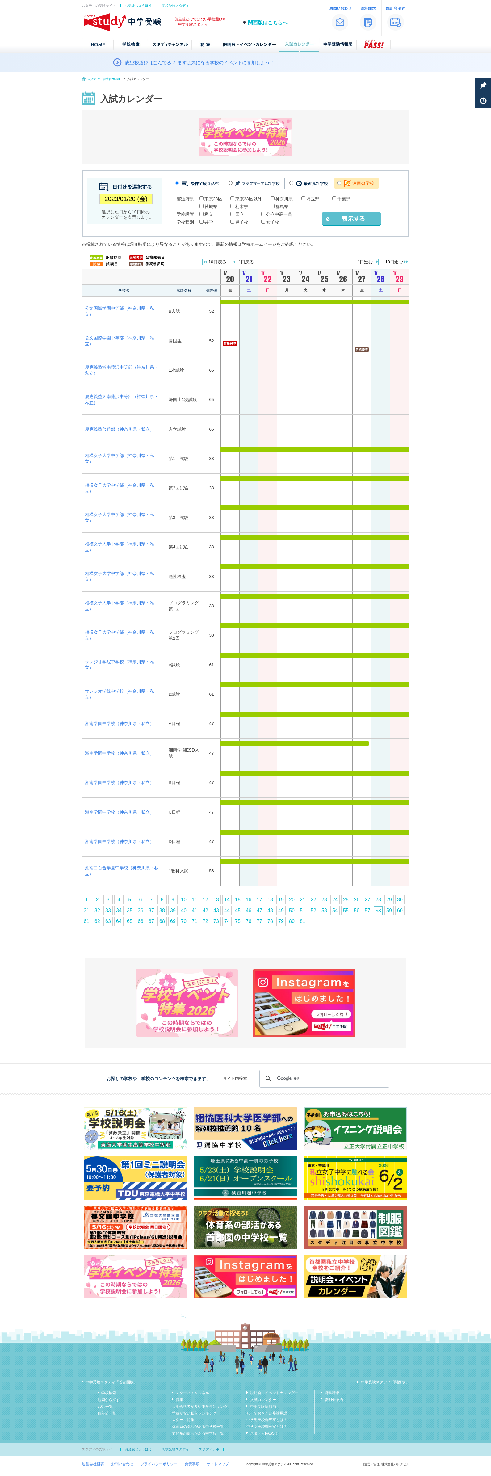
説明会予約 (334, 1400)
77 (259, 921)
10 (184, 899)
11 (194, 899)
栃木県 (241, 206)
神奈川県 (284, 198)
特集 (179, 1400)
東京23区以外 (248, 198)
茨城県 (210, 206)
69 (173, 921)
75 (238, 921)
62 (97, 921)
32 (97, 910)
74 (227, 921)
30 (400, 899)
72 (205, 921)
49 (281, 910)
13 (216, 899)
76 (248, 921)
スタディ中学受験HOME (104, 79)
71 (194, 921)
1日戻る (246, 261)
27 (367, 899)
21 (302, 899)
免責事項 (192, 1464)
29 (389, 899)
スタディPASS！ (264, 1433)
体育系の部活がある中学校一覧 (198, 1426)
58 (378, 910)
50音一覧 (105, 1406)
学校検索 (108, 1393)
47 (259, 910)
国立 (239, 214)
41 (194, 910)
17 (259, 899)
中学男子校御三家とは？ (266, 1420)
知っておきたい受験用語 (266, 1413)
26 (356, 899)
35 (129, 910)
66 (140, 921)
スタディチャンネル (192, 1393)
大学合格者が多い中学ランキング (200, 1406)
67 (151, 921)
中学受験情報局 (263, 1406)
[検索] (323, 1078)
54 (335, 910)
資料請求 (332, 1393)
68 (162, 921)
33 (108, 910)
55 (346, 910)
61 (86, 921)
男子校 (241, 222)
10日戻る (217, 261)
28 (378, 899)
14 (227, 899)
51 (302, 910)
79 (281, 921)
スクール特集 (183, 1420)
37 (151, 910)
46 (248, 910)
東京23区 (213, 198)
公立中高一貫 (279, 214)
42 (205, 910)
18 (270, 899)
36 (140, 910)
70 (184, 921)
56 (356, 910)
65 (129, 921)
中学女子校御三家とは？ (266, 1426)
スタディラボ (209, 1449)
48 (270, 910)
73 (216, 921)
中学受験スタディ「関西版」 (385, 1382)
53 (324, 910)
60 (400, 910)
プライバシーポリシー (159, 1464)
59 (389, 910)
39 (173, 910)
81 (302, 921)
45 (238, 910)
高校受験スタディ (175, 5)
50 (292, 910)
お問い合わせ (122, 1464)
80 (292, 921)
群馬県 (281, 206)
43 (216, 910)
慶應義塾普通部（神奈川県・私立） (119, 429)
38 (162, 910)
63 (108, 921)
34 (119, 910)
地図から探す (109, 1400)
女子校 (272, 222)
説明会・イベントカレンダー (274, 1393)
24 (335, 899)
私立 (208, 214)
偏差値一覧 (107, 1413)
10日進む (394, 261)
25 (346, 899)
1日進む (365, 261)
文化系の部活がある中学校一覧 (198, 1433)
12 (205, 899)
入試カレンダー (263, 1400)
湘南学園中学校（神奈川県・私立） (119, 723)
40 (184, 910)
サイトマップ (218, 1464)
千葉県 (343, 198)
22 (313, 899)
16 (248, 899)
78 (270, 921)
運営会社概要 (93, 1464)
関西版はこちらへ (267, 22)
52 (313, 910)
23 (324, 899)
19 (281, 899)
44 (227, 910)
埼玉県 (312, 198)
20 (292, 899)
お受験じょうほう (138, 5)
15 (238, 899)
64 (119, 921)
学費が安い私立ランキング (194, 1413)
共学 (208, 222)
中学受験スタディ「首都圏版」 (111, 1382)
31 (86, 910)
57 (367, 910)
